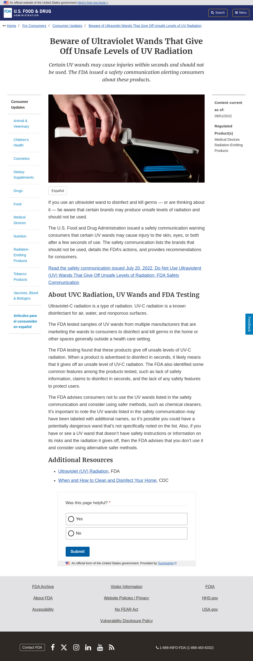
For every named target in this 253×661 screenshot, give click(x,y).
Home (11, 26)
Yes (79, 519)
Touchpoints (166, 563)
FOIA (209, 587)
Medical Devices (20, 220)
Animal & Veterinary (21, 123)
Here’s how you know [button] (93, 2)
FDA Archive (43, 587)
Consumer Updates (67, 26)
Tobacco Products (20, 277)
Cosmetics (22, 159)
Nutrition (20, 236)
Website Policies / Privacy (126, 598)
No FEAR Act (126, 609)
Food (17, 204)
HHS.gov (210, 598)
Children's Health (21, 142)
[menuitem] (229, 111)
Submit (78, 551)
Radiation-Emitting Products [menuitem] (228, 148)
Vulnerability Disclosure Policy (126, 621)
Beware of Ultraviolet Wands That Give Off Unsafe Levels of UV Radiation (145, 26)
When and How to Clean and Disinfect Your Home (107, 480)
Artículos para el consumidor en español (25, 321)
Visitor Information (126, 587)
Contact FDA (32, 647)
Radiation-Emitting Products (21, 254)
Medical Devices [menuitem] (227, 140)
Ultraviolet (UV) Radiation (83, 471)
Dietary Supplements (24, 175)
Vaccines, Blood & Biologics (26, 296)
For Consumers (34, 26)
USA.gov (210, 609)
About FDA (43, 598)
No (78, 533)
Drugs (18, 191)
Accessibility (43, 609)
